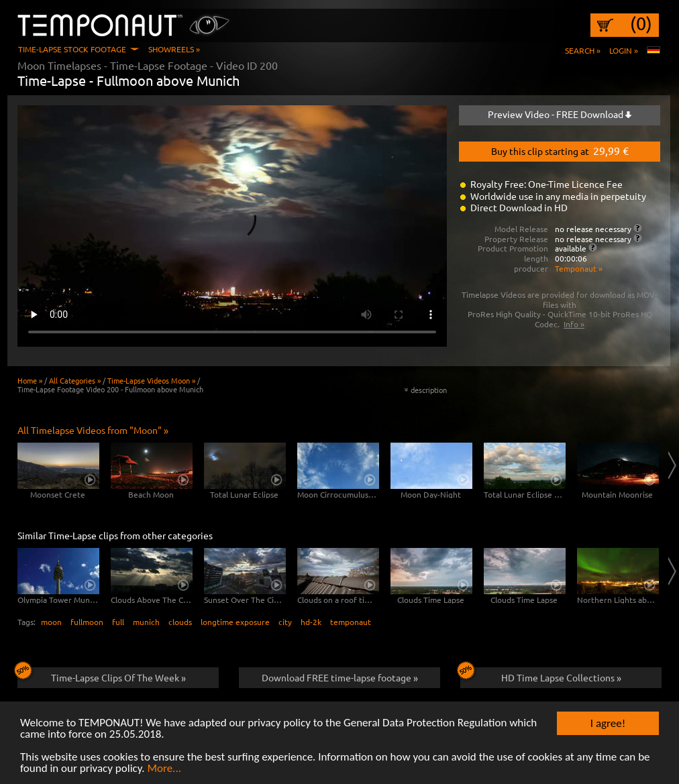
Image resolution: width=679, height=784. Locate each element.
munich (146, 621)
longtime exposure (235, 621)
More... (164, 769)
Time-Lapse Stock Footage (72, 49)
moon (51, 621)
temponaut (350, 621)
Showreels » (174, 49)
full (118, 621)
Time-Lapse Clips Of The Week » (101, 675)
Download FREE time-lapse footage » (340, 677)
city (285, 621)
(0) (641, 23)
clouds (180, 621)
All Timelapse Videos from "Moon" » (92, 430)
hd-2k (311, 621)
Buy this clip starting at (560, 150)
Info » (574, 324)
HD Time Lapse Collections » (540, 675)
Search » (582, 50)
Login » (623, 50)
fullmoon (86, 621)
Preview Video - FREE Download (559, 114)
